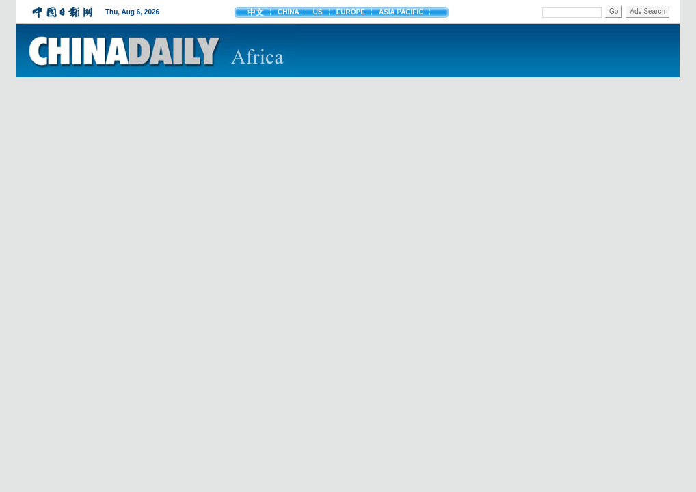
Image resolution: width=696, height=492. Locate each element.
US (318, 12)
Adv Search (647, 11)
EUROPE (350, 12)
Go (613, 11)
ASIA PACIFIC (401, 12)
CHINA (288, 12)
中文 (255, 12)
